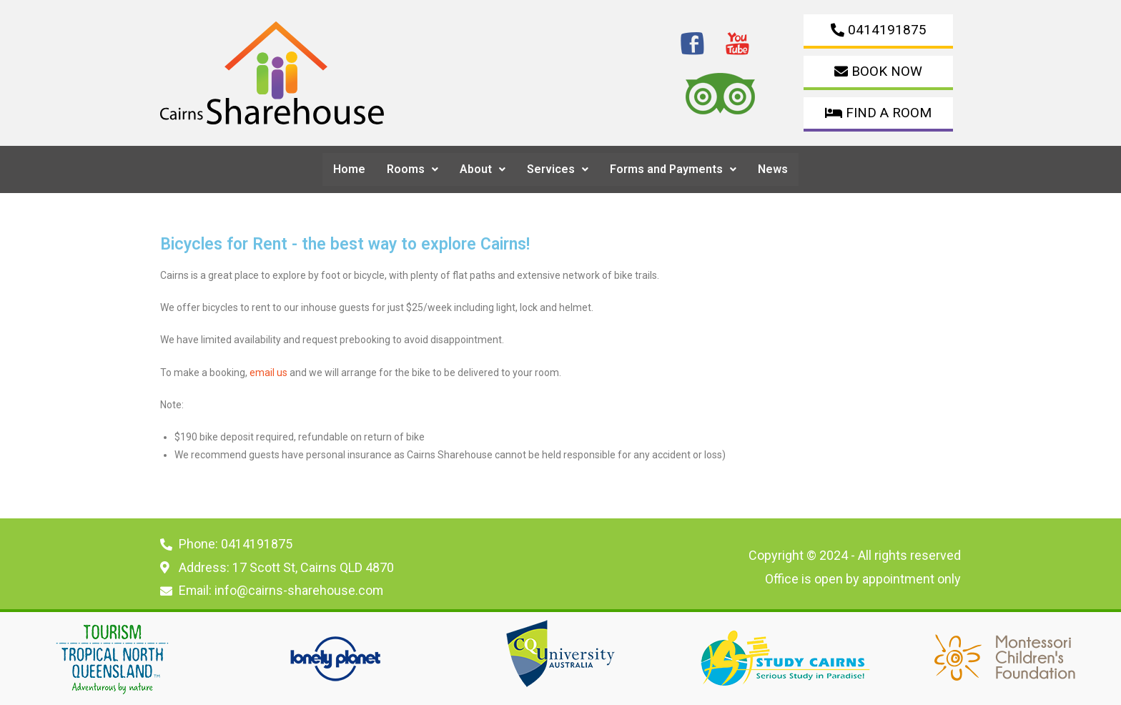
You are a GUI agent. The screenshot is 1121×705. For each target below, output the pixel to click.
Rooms (412, 169)
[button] (412, 169)
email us (268, 372)
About (482, 169)
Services (557, 169)
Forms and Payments (673, 169)
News (773, 169)
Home (349, 169)
